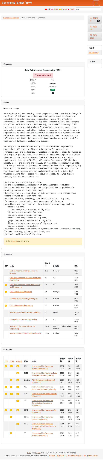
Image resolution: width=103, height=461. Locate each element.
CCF (6, 361)
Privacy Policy (93, 455)
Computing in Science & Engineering (23, 319)
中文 (48, 9)
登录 (40, 75)
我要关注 (95, 19)
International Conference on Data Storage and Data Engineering (44, 374)
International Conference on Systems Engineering (42, 418)
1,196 (38, 453)
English (56, 9)
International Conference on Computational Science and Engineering (42, 403)
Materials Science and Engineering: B (23, 298)
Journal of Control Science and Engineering (25, 333)
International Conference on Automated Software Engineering (44, 388)
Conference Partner (11, 18)
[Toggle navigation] (96, 3)
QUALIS (19, 361)
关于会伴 (52, 455)
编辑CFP (93, 28)
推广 (85, 455)
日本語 (72, 9)
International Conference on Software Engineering (42, 367)
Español (64, 9)
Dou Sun (15, 241)
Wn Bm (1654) (94, 52)
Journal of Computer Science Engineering (25, 312)
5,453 (29, 453)
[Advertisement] (42, 41)
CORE (12, 361)
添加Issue (93, 36)
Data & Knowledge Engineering (21, 305)
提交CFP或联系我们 (75, 455)
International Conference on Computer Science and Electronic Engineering (44, 426)
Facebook (60, 455)
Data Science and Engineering (21, 292)
